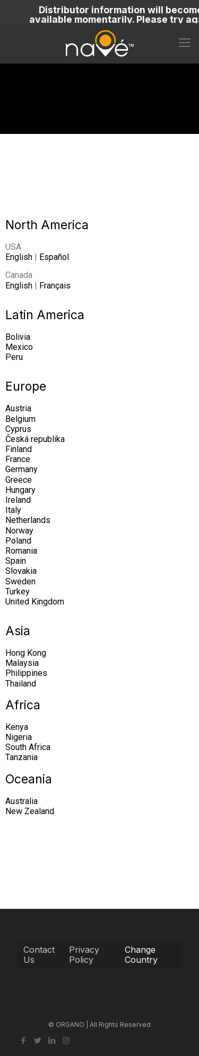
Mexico (19, 347)
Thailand (20, 684)
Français (55, 286)
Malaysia (22, 663)
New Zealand (29, 811)
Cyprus (18, 429)
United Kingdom (34, 602)
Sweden (20, 581)
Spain (15, 561)
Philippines (26, 673)
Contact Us (39, 954)
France (17, 459)
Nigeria (18, 737)
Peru (14, 357)
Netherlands (27, 520)
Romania (21, 551)
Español (54, 257)
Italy (13, 510)
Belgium (20, 419)
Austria (18, 408)
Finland (18, 449)
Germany (21, 469)
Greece (18, 480)
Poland (18, 541)
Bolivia (17, 337)
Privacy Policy (84, 954)
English (18, 257)
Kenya (16, 727)
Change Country (141, 954)
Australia (21, 801)
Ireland (18, 500)
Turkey (17, 591)
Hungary (20, 490)
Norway (19, 531)
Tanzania (21, 757)
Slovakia (21, 571)
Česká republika (35, 439)
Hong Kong (25, 653)
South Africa (27, 747)
